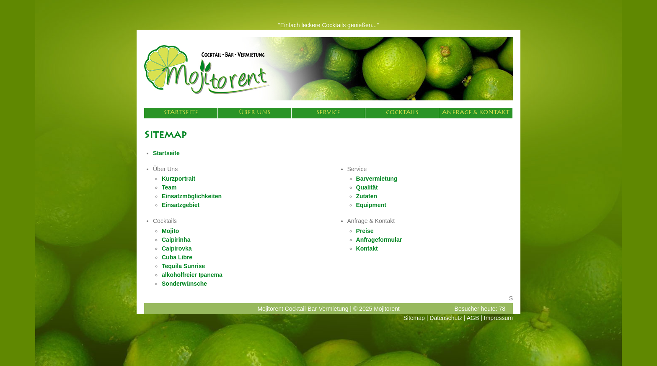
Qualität (367, 187)
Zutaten (367, 196)
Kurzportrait (178, 178)
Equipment (371, 205)
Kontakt (367, 248)
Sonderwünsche (184, 283)
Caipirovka (177, 248)
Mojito (170, 231)
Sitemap (414, 318)
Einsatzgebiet (180, 205)
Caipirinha (176, 239)
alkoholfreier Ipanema (192, 274)
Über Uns (254, 113)
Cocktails (402, 113)
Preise (365, 231)
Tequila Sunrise (183, 266)
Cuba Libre (177, 257)
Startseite (181, 113)
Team (169, 187)
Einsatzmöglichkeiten (192, 196)
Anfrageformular (379, 239)
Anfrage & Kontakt (476, 113)
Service (328, 113)
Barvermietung (377, 178)
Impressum (498, 318)
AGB (473, 318)
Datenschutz (445, 318)
